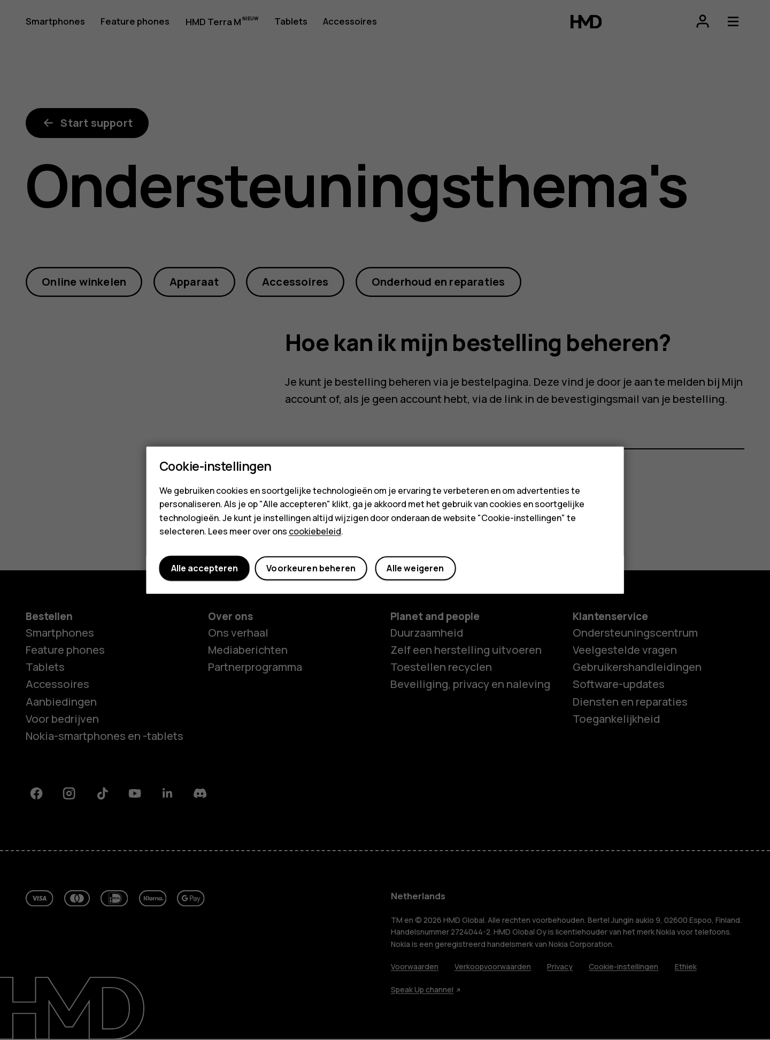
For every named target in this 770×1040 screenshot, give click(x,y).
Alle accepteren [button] (204, 568)
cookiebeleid (315, 531)
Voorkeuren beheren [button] (311, 568)
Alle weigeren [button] (415, 568)
